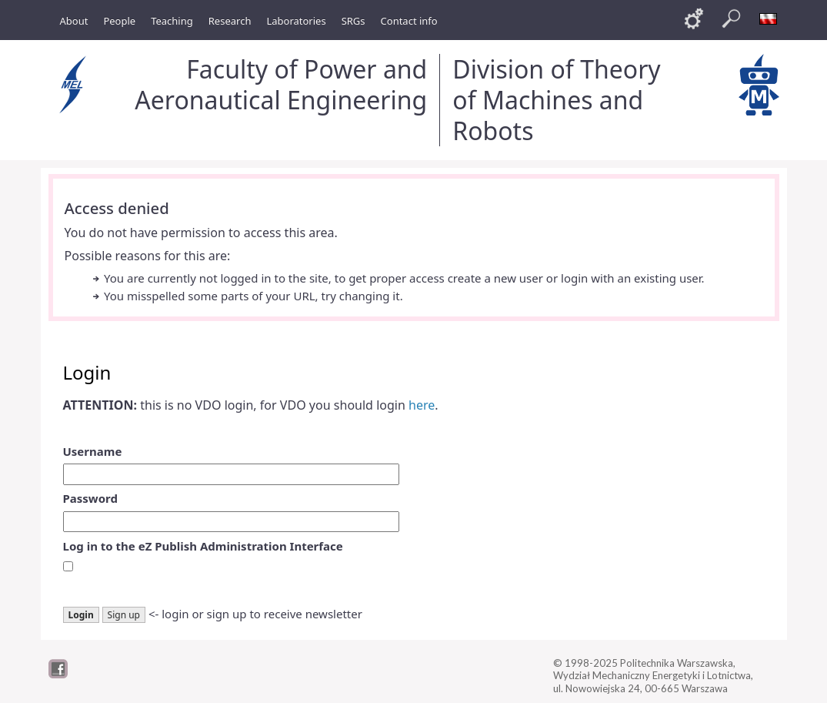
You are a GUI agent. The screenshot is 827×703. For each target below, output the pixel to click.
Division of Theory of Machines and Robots (556, 99)
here (421, 405)
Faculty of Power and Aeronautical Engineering (281, 84)
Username (92, 451)
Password (90, 498)
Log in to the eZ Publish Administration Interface (203, 546)
